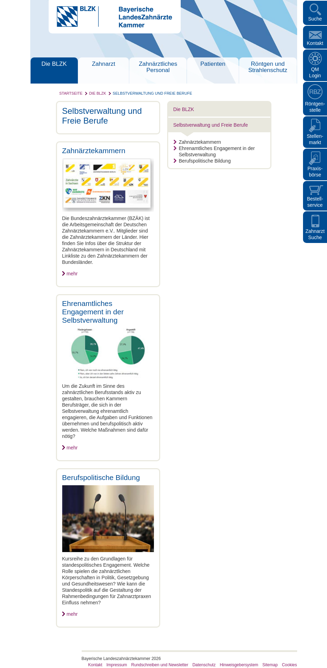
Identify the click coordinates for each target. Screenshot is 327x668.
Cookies (289, 664)
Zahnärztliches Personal (158, 67)
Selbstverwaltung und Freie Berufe (152, 93)
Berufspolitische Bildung (202, 161)
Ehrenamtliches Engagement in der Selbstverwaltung (214, 151)
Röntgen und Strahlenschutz (267, 67)
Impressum (116, 664)
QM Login (315, 72)
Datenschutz (204, 664)
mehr (72, 273)
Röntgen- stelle (315, 107)
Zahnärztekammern (197, 142)
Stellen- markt (315, 139)
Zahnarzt (103, 64)
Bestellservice (315, 202)
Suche (315, 19)
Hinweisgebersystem (239, 664)
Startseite (71, 93)
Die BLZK (54, 64)
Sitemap (270, 664)
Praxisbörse (315, 172)
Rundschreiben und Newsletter (159, 664)
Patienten (213, 64)
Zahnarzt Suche (315, 234)
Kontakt (315, 43)
